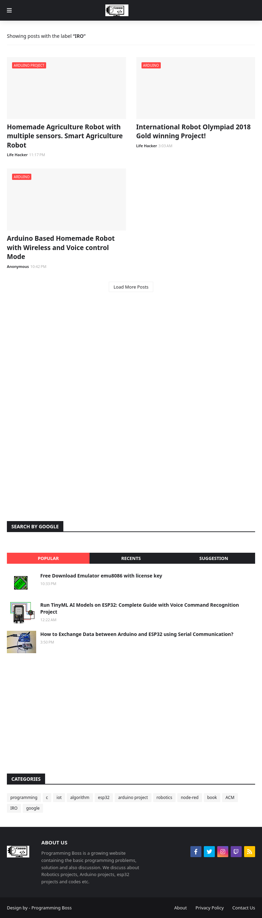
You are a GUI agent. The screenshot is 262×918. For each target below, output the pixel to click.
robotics (164, 797)
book (212, 797)
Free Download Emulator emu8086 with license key (101, 575)
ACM (230, 797)
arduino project (133, 797)
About (180, 908)
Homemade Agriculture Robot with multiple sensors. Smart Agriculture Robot (65, 136)
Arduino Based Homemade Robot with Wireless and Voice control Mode (61, 247)
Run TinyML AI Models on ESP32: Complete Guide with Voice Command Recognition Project (139, 608)
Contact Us (243, 908)
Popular (48, 558)
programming (24, 797)
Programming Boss (51, 908)
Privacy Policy (210, 908)
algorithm (80, 797)
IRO (14, 808)
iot (59, 797)
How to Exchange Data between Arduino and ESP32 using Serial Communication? (136, 634)
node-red (190, 797)
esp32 (104, 797)
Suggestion (213, 558)
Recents (131, 558)
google (33, 808)
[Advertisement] (131, 352)
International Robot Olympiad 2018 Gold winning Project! (193, 131)
